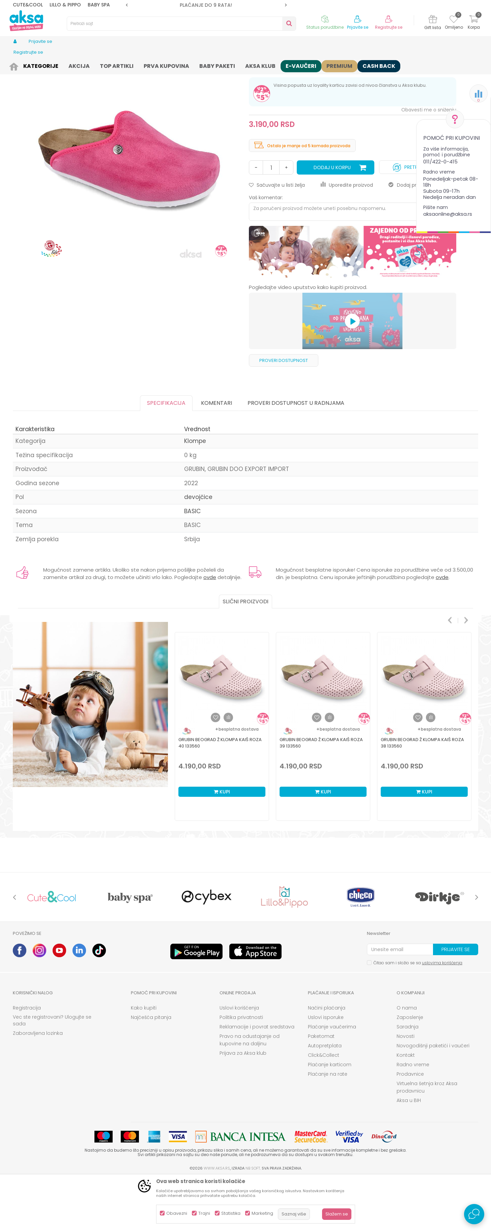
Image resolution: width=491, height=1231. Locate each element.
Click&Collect (323, 1107)
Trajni (204, 1213)
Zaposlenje (410, 1069)
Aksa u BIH (409, 1152)
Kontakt (406, 1107)
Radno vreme (413, 1117)
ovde (209, 629)
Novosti (405, 1088)
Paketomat (321, 1088)
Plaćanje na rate (327, 1126)
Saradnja (407, 1079)
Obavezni (176, 1213)
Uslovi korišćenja (239, 1060)
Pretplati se (413, 218)
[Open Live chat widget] (474, 1214)
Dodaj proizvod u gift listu (422, 237)
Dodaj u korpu (332, 219)
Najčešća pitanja (151, 1069)
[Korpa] (473, 23)
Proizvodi (38, 65)
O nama (407, 1060)
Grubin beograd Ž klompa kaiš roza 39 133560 (321, 795)
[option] (206, 5)
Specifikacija (166, 455)
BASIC (192, 563)
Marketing (262, 1213)
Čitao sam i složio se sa (417, 1015)
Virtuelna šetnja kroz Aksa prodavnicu (427, 1139)
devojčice (198, 549)
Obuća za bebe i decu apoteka (103, 65)
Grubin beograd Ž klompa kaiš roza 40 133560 (220, 795)
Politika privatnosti (241, 1069)
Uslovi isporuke (326, 1069)
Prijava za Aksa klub (243, 1105)
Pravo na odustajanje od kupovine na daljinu (250, 1092)
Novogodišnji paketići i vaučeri (433, 1098)
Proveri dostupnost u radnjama (296, 455)
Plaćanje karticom (329, 1117)
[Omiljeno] (454, 20)
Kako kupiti (143, 1060)
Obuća (59, 65)
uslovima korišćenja (442, 1015)
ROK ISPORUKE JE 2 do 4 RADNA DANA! (206, 5)
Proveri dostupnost (283, 413)
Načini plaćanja (326, 1060)
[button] (181, 24)
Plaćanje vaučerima (332, 1079)
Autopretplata (325, 1098)
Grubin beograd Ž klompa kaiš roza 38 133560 (422, 795)
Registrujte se (388, 27)
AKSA (18, 65)
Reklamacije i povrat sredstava (257, 1079)
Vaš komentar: (266, 249)
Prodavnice (410, 1126)
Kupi (222, 844)
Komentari (216, 455)
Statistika (230, 1213)
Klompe (147, 65)
